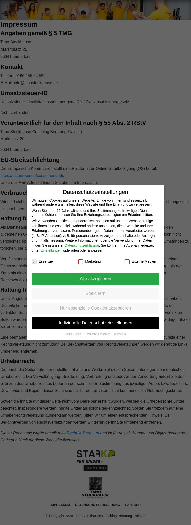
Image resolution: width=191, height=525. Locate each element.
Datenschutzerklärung (82, 245)
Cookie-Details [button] (73, 333)
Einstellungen (51, 250)
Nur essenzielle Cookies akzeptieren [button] (95, 308)
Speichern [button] (96, 293)
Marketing (89, 261)
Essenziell (43, 261)
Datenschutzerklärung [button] (98, 333)
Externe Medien (140, 261)
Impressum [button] (120, 333)
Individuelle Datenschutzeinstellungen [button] (95, 322)
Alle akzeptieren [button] (95, 278)
